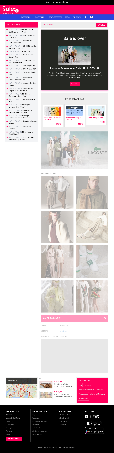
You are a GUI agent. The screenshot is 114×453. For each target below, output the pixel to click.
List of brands (83, 399)
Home (8, 434)
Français (9, 431)
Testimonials (63, 421)
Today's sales (83, 394)
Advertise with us (65, 415)
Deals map (99, 389)
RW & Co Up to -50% (29, 69)
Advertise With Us (14, 439)
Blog (80, 385)
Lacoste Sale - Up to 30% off (52, 119)
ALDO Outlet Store (28, 51)
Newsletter (87, 385)
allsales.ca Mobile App (97, 394)
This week (77, 17)
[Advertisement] (75, 356)
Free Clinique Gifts (95, 118)
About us (9, 415)
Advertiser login (64, 418)
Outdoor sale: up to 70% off (73, 119)
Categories (26, 17)
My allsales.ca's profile (86, 389)
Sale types (40, 17)
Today (67, 17)
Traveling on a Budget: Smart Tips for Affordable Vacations (63, 386)
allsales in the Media (13, 418)
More (58, 124)
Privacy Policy (10, 428)
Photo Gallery (48, 173)
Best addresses (55, 17)
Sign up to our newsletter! (57, 2)
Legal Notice (10, 424)
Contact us (9, 421)
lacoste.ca (63, 331)
